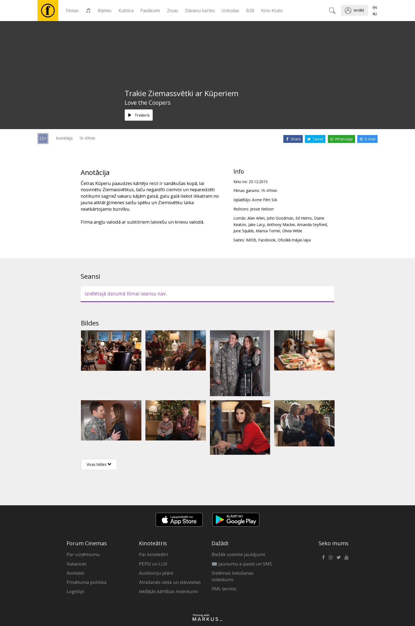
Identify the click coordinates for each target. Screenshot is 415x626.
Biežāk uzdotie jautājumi (238, 554)
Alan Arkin (256, 218)
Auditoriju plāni (156, 573)
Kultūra (126, 11)
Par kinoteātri (153, 554)
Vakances (77, 564)
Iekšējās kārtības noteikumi (168, 591)
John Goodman (280, 218)
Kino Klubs (272, 11)
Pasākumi (150, 11)
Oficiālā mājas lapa (294, 240)
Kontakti (75, 573)
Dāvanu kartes (200, 11)
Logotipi (75, 591)
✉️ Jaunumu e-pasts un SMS (242, 564)
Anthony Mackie (281, 224)
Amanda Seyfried (312, 224)
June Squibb (243, 230)
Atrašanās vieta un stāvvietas (170, 582)
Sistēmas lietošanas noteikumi (233, 576)
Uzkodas (230, 11)
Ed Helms (303, 218)
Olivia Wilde (292, 230)
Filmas (72, 11)
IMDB (251, 240)
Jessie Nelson (262, 208)
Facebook (266, 240)
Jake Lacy (256, 224)
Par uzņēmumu (83, 554)
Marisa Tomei (268, 230)
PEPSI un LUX (153, 564)
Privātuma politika (87, 582)
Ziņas (172, 11)
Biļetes (104, 11)
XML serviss (224, 588)
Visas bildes (99, 464)
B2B (250, 11)
